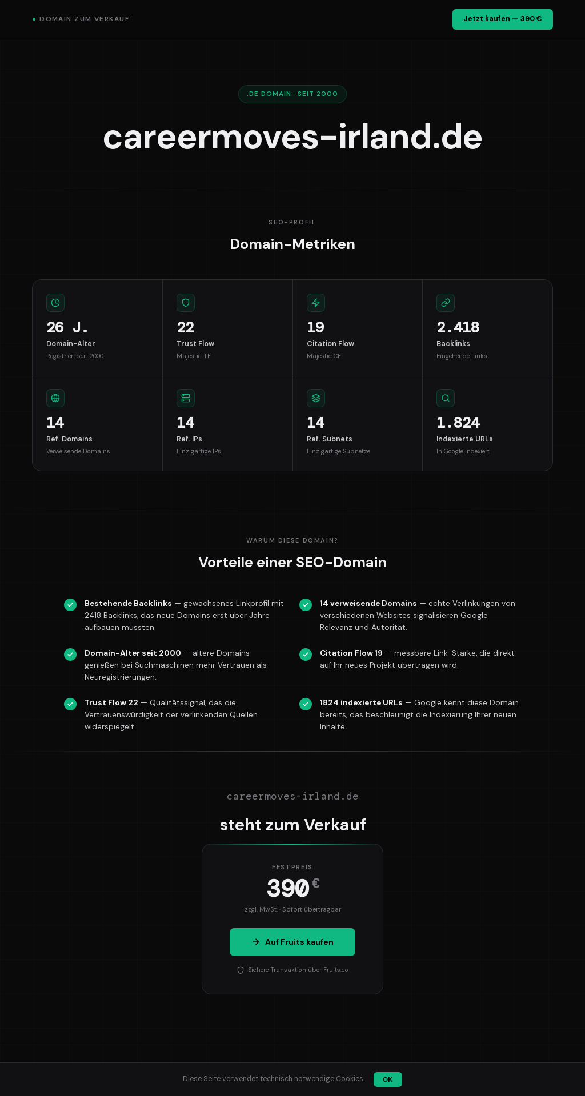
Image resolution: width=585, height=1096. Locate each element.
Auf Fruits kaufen (292, 942)
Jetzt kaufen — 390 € (502, 18)
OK (387, 1079)
